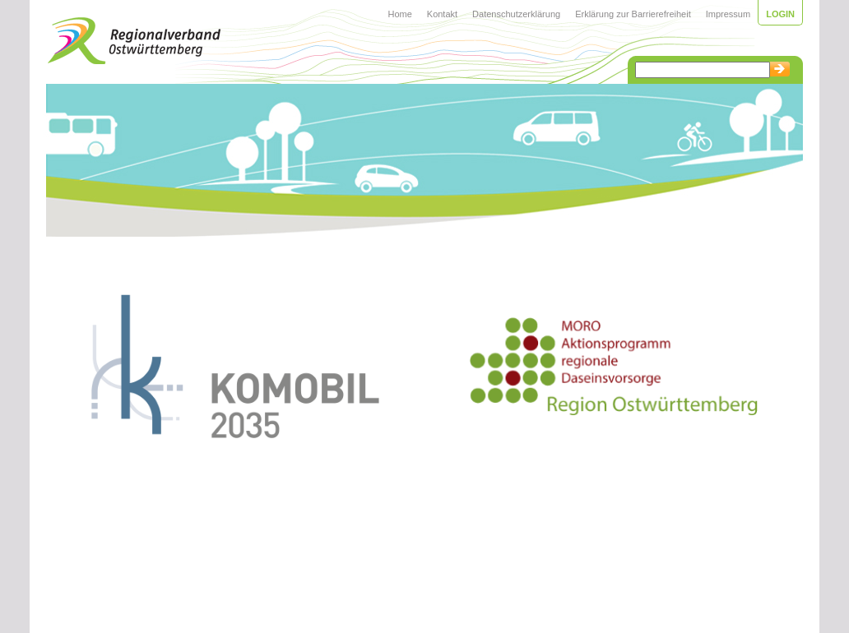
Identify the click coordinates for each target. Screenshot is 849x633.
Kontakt (442, 14)
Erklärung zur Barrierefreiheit (633, 14)
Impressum (728, 14)
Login (780, 14)
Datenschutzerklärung (516, 14)
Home (399, 14)
